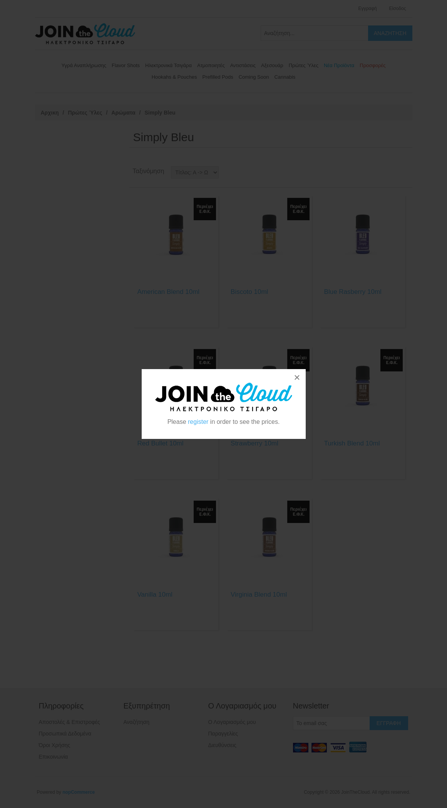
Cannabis (284, 77)
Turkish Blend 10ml (352, 443)
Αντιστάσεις (243, 65)
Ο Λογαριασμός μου (232, 722)
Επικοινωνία (53, 757)
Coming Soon (254, 77)
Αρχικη (50, 113)
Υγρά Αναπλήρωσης (84, 65)
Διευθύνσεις (222, 745)
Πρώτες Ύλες (303, 65)
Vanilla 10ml (154, 594)
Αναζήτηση (137, 722)
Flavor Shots (126, 65)
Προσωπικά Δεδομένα (65, 733)
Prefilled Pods (217, 77)
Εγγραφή (367, 8)
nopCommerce (78, 792)
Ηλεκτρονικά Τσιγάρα (168, 65)
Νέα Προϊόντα (339, 65)
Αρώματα (123, 113)
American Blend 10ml (168, 291)
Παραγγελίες (223, 733)
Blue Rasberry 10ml (353, 291)
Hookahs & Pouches (174, 77)
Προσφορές (372, 65)
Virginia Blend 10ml (259, 594)
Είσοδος (397, 8)
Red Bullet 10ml (160, 443)
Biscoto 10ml (249, 291)
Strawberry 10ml (254, 443)
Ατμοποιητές (211, 65)
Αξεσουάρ (272, 65)
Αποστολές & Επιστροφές (69, 722)
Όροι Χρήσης (54, 745)
